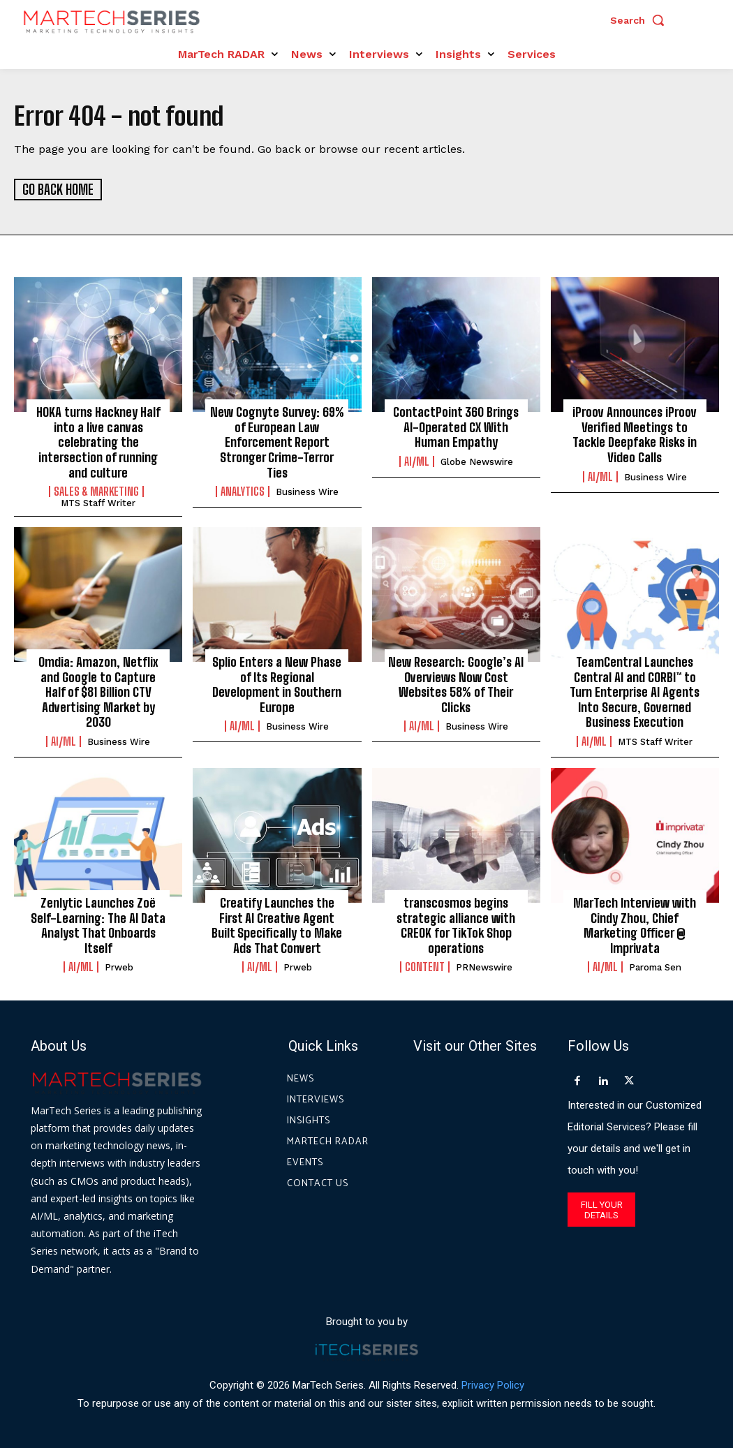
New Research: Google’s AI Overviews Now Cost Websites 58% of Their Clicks (456, 683)
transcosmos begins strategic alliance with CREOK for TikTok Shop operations (456, 924)
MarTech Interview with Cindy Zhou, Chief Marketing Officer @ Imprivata (634, 924)
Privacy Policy (492, 1384)
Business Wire (307, 491)
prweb (119, 966)
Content (425, 966)
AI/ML (416, 460)
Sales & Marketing (96, 490)
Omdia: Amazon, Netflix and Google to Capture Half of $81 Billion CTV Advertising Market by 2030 (98, 691)
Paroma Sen (655, 966)
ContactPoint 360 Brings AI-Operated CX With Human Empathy (456, 426)
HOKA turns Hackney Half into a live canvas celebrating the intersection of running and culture (98, 441)
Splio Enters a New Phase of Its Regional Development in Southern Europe (276, 683)
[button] (641, 20)
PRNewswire (484, 966)
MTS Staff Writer (98, 502)
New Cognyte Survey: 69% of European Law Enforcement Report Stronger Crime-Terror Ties (277, 441)
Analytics (243, 490)
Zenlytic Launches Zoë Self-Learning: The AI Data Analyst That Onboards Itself (98, 924)
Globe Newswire (476, 461)
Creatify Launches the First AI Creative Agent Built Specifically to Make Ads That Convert (277, 924)
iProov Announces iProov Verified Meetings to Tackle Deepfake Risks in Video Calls (634, 434)
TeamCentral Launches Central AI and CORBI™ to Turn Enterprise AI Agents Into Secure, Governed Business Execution (634, 691)
